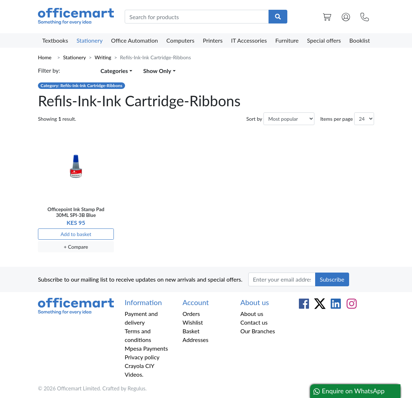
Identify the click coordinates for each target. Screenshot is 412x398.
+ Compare (76, 247)
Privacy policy (142, 357)
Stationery (90, 40)
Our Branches (257, 331)
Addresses (196, 339)
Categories (114, 70)
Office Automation (134, 40)
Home (44, 57)
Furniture (287, 40)
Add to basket (75, 234)
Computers (180, 40)
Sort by (254, 119)
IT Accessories (249, 40)
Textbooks (55, 40)
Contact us (253, 322)
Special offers (324, 40)
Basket (191, 331)
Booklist (359, 40)
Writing (103, 57)
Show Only (157, 70)
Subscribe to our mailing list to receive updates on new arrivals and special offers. (140, 279)
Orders (191, 313)
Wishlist (193, 322)
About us (251, 313)
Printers (213, 40)
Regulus (136, 388)
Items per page (336, 119)
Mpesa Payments (146, 348)
